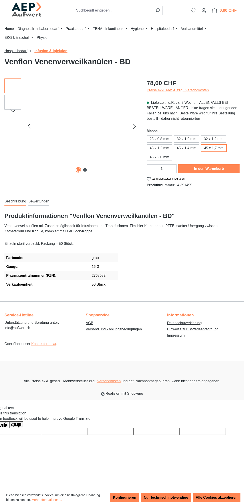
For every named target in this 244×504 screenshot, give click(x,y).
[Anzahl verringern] (151, 168)
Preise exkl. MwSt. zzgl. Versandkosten (178, 90)
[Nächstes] (134, 126)
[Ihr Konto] (203, 10)
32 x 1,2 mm (213, 139)
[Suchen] (157, 10)
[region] (71, 126)
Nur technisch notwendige (166, 497)
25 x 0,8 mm (159, 139)
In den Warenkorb (209, 169)
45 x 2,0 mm (159, 157)
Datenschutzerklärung (184, 323)
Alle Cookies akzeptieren (217, 497)
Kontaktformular (43, 344)
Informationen (180, 315)
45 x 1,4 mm (186, 148)
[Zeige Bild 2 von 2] (85, 170)
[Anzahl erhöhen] (172, 168)
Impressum (176, 335)
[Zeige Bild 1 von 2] (78, 170)
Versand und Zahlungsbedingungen (114, 329)
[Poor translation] (16, 424)
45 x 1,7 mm (214, 148)
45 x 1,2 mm (159, 148)
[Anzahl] (162, 168)
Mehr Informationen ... (47, 500)
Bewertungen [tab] (38, 201)
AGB (89, 323)
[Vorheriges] (29, 126)
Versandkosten (109, 381)
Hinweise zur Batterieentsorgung (192, 329)
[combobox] (113, 10)
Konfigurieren (124, 497)
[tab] (15, 202)
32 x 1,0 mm (186, 139)
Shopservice (97, 315)
